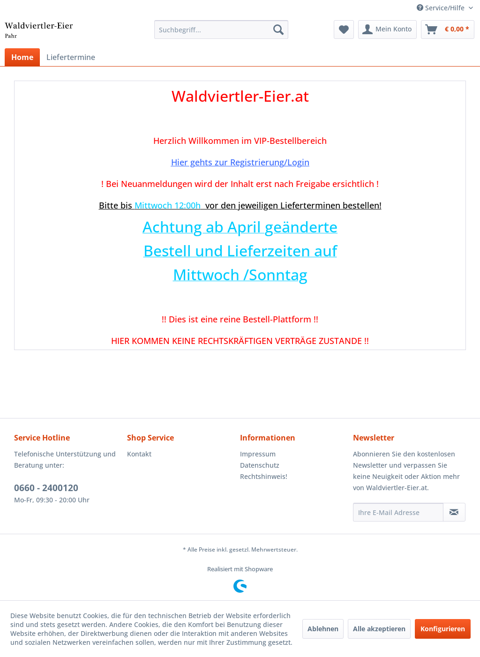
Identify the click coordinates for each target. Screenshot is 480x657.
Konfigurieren (442, 628)
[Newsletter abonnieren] (454, 512)
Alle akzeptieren (379, 628)
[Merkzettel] (344, 29)
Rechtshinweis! (263, 476)
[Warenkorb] (447, 29)
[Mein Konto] (387, 29)
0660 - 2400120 (46, 488)
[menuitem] (221, 29)
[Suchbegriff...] (221, 29)
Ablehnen (323, 628)
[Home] (22, 57)
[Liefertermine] (71, 57)
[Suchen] (278, 29)
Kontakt (139, 453)
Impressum (258, 453)
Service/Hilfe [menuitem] (441, 7)
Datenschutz (259, 465)
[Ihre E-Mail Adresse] (398, 512)
